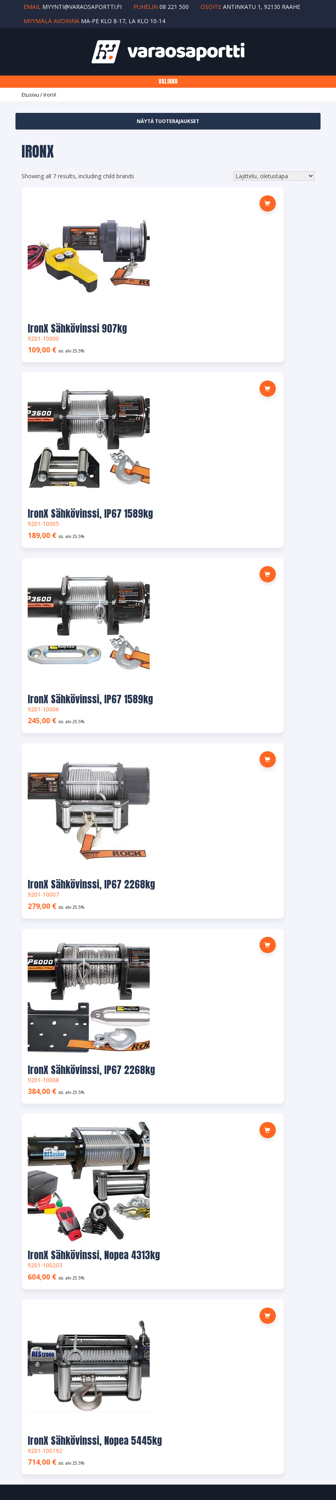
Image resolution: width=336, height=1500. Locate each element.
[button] (143, 203)
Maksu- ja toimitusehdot (58, 1306)
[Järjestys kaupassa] (273, 176)
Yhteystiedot (42, 1203)
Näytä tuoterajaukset (168, 121)
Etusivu (30, 94)
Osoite (34, 1252)
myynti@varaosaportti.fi (82, 7)
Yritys (33, 1167)
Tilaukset (37, 1233)
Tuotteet (37, 1185)
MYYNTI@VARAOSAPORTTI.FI (65, 1004)
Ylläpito (204, 1456)
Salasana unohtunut (52, 1288)
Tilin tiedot (39, 1269)
